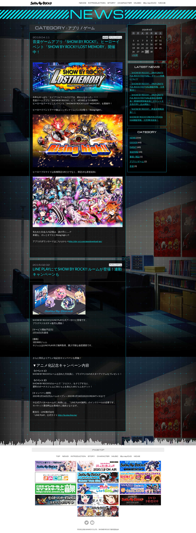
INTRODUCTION (96, 3)
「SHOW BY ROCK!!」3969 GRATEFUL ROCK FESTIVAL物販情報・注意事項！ (147, 86)
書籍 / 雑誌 (135, 156)
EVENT (133, 147)
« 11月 (135, 55)
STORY (111, 3)
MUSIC (137, 3)
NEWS (82, 3)
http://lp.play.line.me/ (67, 415)
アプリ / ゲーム (115, 37)
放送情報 (134, 152)
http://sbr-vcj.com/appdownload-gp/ (85, 241)
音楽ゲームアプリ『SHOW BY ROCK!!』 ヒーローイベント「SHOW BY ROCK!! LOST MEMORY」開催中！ (76, 46)
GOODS (133, 142)
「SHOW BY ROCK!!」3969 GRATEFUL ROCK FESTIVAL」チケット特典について (147, 75)
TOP (58, 456)
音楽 (132, 166)
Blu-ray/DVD (149, 3)
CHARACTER (125, 3)
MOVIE (162, 3)
